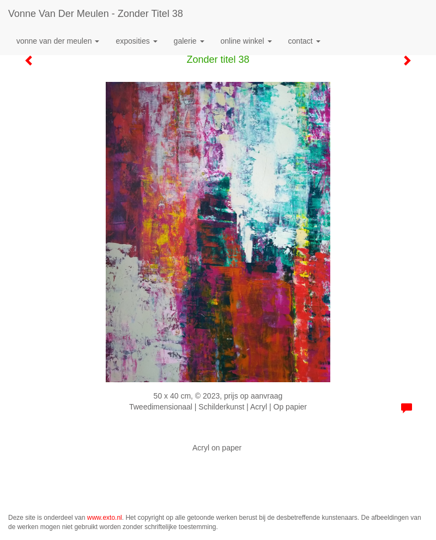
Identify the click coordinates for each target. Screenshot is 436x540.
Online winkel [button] (246, 41)
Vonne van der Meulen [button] (57, 41)
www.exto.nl (104, 517)
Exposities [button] (136, 41)
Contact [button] (304, 41)
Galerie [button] (189, 41)
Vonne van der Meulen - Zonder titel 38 (95, 13)
